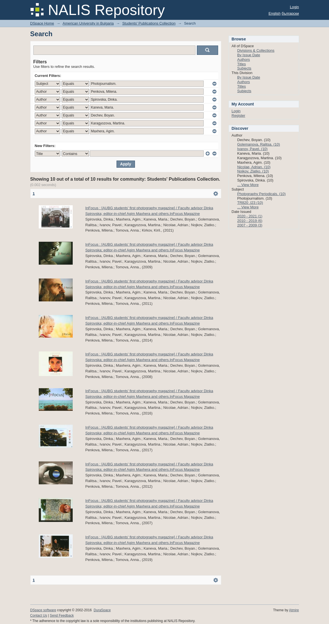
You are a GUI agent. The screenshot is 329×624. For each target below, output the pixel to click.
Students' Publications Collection (148, 23)
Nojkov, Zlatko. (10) (253, 171)
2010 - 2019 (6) (250, 221)
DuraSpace (102, 610)
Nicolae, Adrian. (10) (254, 167)
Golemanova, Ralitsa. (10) (258, 144)
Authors (243, 59)
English (274, 13)
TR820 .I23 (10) (250, 202)
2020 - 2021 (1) (250, 216)
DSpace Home (42, 23)
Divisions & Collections (256, 50)
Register (238, 115)
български (290, 13)
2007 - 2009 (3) (250, 225)
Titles (241, 64)
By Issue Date (248, 55)
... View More (248, 185)
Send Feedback (62, 615)
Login (294, 7)
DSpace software (43, 610)
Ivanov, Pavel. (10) (252, 149)
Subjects (244, 68)
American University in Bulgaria (88, 23)
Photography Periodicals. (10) (261, 194)
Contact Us (38, 615)
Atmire (294, 610)
